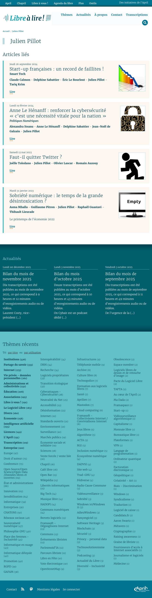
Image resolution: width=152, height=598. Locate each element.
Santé (82, 394)
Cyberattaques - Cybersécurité (51, 393)
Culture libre (87, 375)
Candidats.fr (123, 515)
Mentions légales (48, 589)
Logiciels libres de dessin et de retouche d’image (127, 372)
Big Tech (48, 493)
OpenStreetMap (52, 569)
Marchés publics (53, 437)
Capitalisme (123, 424)
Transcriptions (137, 15)
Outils (91, 3)
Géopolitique (123, 475)
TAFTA (120, 389)
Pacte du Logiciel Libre (128, 382)
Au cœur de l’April (127, 394)
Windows (121, 494)
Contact (116, 15)
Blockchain (86, 528)
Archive (84, 370)
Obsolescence (124, 359)
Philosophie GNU (17, 531)
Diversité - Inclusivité (91, 567)
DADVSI (84, 464)
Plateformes (123, 440)
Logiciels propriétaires (54, 377)
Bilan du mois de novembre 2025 (18, 276)
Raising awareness (127, 536)
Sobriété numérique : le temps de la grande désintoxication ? (56, 198)
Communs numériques (54, 511)
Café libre (48, 469)
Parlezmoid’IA (51, 547)
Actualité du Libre (90, 560)
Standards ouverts (54, 421)
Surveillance (50, 432)
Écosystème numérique (91, 457)
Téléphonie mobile (91, 364)
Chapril (47, 464)
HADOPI (48, 504)
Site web (84, 469)
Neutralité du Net (54, 400)
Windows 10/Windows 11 (91, 506)
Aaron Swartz (124, 520)
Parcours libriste (53, 553)
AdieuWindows (88, 512)
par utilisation (32, 352)
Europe (11, 453)
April (8, 3)
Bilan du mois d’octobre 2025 (68, 276)
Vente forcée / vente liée (55, 457)
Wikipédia (49, 480)
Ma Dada (121, 400)
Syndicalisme (124, 499)
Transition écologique (54, 385)
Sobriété (84, 499)
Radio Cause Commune (91, 487)
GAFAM (11, 571)
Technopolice (87, 381)
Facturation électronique (123, 468)
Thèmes (67, 15)
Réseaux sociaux (17, 518)
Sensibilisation (16, 496)
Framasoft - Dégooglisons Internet (54, 526)
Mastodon (85, 405)
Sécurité (84, 533)
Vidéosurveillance (90, 493)
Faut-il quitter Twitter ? (35, 157)
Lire (12, 92)
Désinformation (52, 410)
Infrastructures (88, 359)
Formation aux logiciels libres (92, 387)
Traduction (122, 504)
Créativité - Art (125, 480)
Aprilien (84, 399)
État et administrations (18, 484)
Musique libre (51, 499)
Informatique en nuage (18, 546)
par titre (13, 352)
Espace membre (126, 364)
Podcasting (86, 555)
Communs (49, 534)
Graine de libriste (126, 542)
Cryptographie (124, 531)
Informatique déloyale (18, 554)
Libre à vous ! (39, 3)
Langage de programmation (125, 452)
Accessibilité (50, 405)
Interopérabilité (53, 359)
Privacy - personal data (92, 540)
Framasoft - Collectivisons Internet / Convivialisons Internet (92, 420)
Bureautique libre (126, 434)
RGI (81, 445)
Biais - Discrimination (128, 487)
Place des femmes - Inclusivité (16, 538)
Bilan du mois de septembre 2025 (120, 276)
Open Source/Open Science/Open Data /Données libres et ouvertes (16, 473)
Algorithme (86, 434)
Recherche (49, 370)
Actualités (83, 15)
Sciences (48, 450)
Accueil (6, 31)
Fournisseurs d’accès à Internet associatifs (128, 549)
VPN (118, 445)
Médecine (121, 563)
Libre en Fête (51, 558)
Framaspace (123, 405)
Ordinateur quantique (127, 460)
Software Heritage (90, 523)
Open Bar (48, 475)
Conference (13, 464)
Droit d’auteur (15, 458)
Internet (48, 416)
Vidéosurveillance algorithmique (125, 417)
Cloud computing (90, 410)
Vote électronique (54, 563)
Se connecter (71, 589)
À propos (101, 15)
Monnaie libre (124, 429)
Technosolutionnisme (91, 549)
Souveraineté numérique (13, 524)
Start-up (121, 410)
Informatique (15, 502)
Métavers (121, 526)
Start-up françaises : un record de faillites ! (56, 69)
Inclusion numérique (92, 450)
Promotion (13, 561)
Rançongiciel (87, 518)
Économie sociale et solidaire (52, 444)
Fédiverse (85, 480)
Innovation (13, 491)
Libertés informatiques (54, 487)
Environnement (52, 426)
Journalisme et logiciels (128, 557)
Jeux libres (85, 429)
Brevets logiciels (53, 518)
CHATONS (13, 512)
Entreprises (14, 507)
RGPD (10, 566)
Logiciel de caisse (126, 510)
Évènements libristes (53, 541)
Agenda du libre (62, 3)
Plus (80, 3)
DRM (46, 364)
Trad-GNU (86, 475)
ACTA (82, 440)
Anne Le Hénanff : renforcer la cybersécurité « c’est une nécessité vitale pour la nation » (57, 113)
